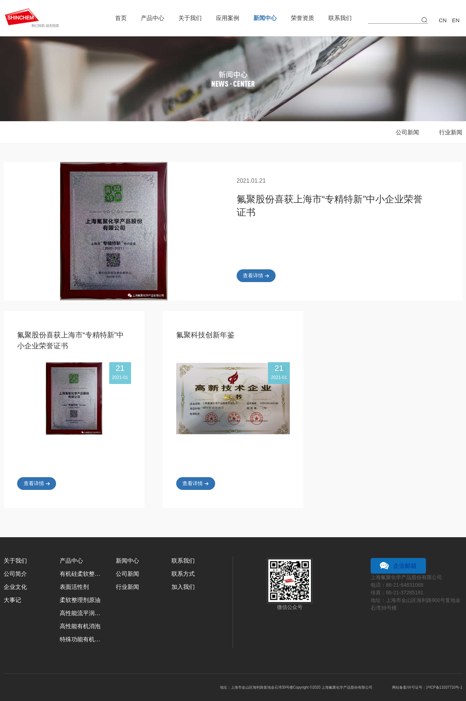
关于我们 (190, 18)
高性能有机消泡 (80, 626)
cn (443, 20)
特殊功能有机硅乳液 (82, 639)
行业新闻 (450, 132)
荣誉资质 (302, 18)
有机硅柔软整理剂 (82, 574)
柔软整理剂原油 (80, 600)
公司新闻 (407, 132)
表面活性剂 (74, 587)
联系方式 (183, 574)
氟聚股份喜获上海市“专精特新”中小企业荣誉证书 (330, 206)
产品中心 (152, 18)
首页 (121, 18)
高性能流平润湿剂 (82, 613)
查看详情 (253, 275)
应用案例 (227, 18)
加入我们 (183, 587)
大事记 (12, 600)
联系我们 (340, 18)
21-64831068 (408, 585)
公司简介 (15, 574)
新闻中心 (265, 18)
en (456, 20)
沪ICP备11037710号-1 (444, 687)
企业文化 (15, 587)
